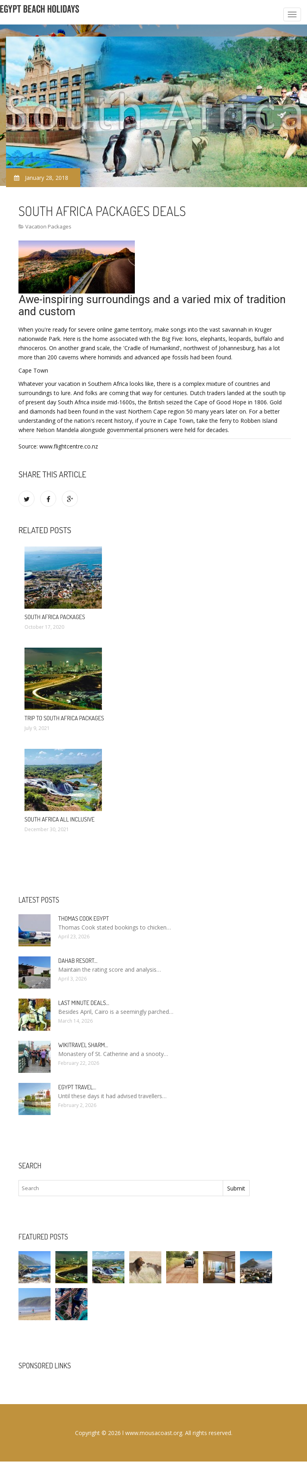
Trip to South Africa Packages (64, 718)
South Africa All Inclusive (59, 819)
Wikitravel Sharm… (83, 1045)
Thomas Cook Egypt (83, 918)
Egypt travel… (77, 1087)
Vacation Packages (48, 226)
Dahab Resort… (78, 960)
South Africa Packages (54, 617)
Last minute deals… (83, 1003)
